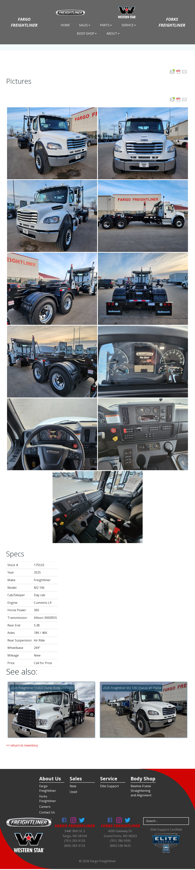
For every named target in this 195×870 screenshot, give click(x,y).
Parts (106, 25)
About (113, 34)
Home (65, 25)
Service (129, 25)
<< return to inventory (22, 746)
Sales (85, 25)
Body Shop (87, 34)
